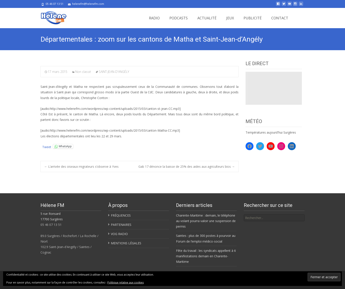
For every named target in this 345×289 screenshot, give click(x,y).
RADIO (154, 18)
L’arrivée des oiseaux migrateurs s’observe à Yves (81, 166)
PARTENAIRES (121, 225)
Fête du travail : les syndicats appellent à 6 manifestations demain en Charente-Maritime (206, 256)
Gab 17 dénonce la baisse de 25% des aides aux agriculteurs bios (186, 166)
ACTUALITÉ (207, 18)
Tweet (46, 146)
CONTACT (279, 18)
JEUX (230, 18)
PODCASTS (178, 18)
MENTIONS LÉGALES (126, 243)
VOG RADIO (119, 234)
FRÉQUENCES (121, 215)
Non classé (83, 72)
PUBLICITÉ (253, 18)
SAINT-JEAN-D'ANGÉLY (114, 72)
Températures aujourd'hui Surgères (271, 132)
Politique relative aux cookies (125, 282)
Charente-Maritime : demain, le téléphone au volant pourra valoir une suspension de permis (206, 220)
